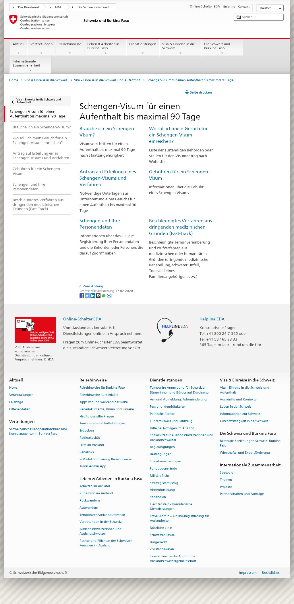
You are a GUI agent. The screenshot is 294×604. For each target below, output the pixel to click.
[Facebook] (82, 295)
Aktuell (18, 49)
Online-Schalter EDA (82, 318)
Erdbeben (87, 431)
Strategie (226, 472)
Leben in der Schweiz (236, 407)
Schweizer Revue (162, 535)
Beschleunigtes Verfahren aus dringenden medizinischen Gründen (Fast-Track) (180, 227)
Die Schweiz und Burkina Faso (222, 49)
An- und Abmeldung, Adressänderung (178, 400)
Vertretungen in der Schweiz (101, 522)
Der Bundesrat (28, 7)
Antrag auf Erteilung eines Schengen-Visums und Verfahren (108, 178)
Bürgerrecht (158, 542)
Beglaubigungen (162, 447)
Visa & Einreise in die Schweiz (180, 49)
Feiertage (16, 402)
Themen (226, 480)
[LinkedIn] (93, 295)
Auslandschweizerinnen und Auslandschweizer (100, 531)
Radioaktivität (90, 438)
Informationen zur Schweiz (240, 414)
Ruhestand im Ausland (96, 493)
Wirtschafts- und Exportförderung (245, 453)
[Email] (109, 295)
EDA (58, 7)
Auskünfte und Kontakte (238, 400)
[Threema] (98, 295)
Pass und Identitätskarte (167, 407)
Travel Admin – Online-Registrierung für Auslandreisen (179, 518)
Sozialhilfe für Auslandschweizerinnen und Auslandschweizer (181, 438)
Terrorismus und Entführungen (102, 424)
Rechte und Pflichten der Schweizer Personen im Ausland (106, 543)
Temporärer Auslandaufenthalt (102, 515)
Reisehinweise (70, 49)
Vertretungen (41, 49)
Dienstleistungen (143, 49)
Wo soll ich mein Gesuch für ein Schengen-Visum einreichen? (178, 135)
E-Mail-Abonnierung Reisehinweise (105, 459)
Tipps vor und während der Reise (104, 402)
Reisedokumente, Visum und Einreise (107, 409)
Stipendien (158, 497)
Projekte (226, 487)
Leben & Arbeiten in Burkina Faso (105, 49)
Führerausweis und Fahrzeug (171, 421)
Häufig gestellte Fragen (97, 416)
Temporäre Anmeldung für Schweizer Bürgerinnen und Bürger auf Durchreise (179, 390)
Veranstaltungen (21, 395)
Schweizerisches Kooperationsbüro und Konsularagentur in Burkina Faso (38, 431)
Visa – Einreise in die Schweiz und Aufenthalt (107, 80)
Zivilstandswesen (162, 549)
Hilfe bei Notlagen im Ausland (172, 428)
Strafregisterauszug (164, 483)
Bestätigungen (160, 454)
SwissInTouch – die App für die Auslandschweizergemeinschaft (173, 559)
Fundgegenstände (163, 468)
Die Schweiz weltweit (93, 7)
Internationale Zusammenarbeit (30, 66)
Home (13, 80)
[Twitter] (87, 295)
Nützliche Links (161, 528)
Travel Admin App (93, 466)
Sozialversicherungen (165, 461)
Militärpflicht (159, 476)
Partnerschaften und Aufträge (242, 494)
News (13, 388)
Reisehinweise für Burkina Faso (102, 388)
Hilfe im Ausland (92, 445)
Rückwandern (90, 500)
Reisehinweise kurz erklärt (99, 395)
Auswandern (89, 508)
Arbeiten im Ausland (95, 486)
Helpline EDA (212, 318)
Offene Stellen (19, 409)
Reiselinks (87, 452)
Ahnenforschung (162, 490)
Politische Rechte (162, 414)
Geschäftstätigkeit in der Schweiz (244, 421)
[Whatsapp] (104, 295)
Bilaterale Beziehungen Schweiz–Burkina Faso (250, 443)
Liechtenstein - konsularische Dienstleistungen (171, 506)
